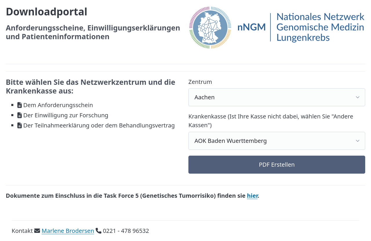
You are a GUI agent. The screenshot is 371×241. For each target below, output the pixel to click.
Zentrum (200, 82)
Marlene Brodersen (68, 231)
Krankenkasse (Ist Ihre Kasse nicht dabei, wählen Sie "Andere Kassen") (270, 120)
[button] (276, 165)
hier (252, 195)
